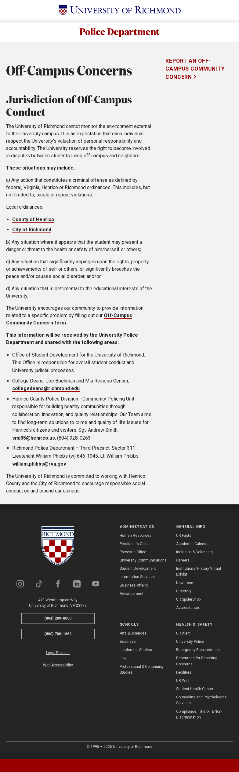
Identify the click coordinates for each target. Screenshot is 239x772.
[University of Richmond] (120, 10)
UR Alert (183, 636)
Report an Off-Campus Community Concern (195, 71)
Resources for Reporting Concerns (196, 664)
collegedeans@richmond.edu (46, 391)
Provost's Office (133, 555)
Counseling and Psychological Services (201, 703)
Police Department (119, 32)
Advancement (131, 596)
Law (123, 661)
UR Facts (183, 538)
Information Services (137, 580)
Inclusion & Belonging (194, 555)
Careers (183, 563)
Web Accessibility (58, 668)
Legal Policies (58, 656)
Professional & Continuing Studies (141, 672)
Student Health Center (194, 692)
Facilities (183, 675)
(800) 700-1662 (57, 636)
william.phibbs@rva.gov (39, 467)
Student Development (138, 571)
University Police (190, 644)
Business (128, 644)
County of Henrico (33, 222)
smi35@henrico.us (33, 441)
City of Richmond (31, 233)
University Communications (143, 563)
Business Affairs (134, 588)
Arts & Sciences (133, 636)
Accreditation (187, 611)
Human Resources (135, 538)
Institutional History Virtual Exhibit (198, 574)
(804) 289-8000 (57, 621)
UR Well (182, 683)
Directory (183, 594)
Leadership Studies (136, 653)
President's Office (135, 546)
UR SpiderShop (188, 602)
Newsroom (185, 586)
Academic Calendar (193, 546)
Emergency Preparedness (198, 653)
